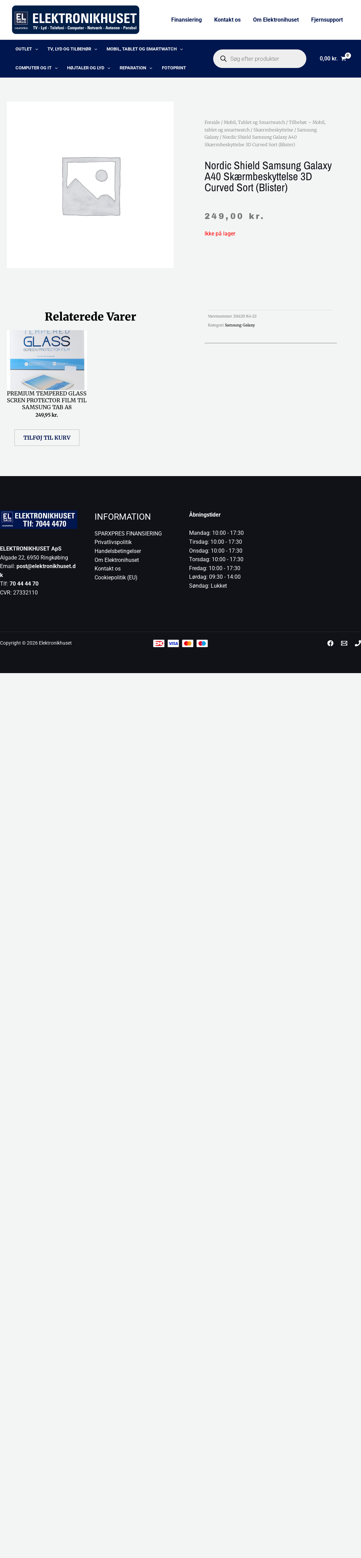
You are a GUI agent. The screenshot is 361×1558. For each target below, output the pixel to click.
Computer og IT (33, 70)
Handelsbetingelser (118, 554)
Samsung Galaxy (240, 328)
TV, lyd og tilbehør (65, 50)
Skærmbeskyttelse (273, 133)
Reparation (124, 70)
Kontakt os (231, 19)
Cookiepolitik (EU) (116, 581)
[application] (32, 50)
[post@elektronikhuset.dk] (344, 647)
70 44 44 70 (24, 587)
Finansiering (191, 19)
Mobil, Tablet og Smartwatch (133, 50)
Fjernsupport (327, 19)
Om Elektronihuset (278, 19)
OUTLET (23, 50)
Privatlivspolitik (113, 545)
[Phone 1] (358, 647)
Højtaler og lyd (81, 70)
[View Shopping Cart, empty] (333, 60)
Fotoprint (157, 70)
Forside (212, 125)
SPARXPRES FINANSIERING (128, 537)
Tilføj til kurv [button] (46, 441)
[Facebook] (330, 647)
